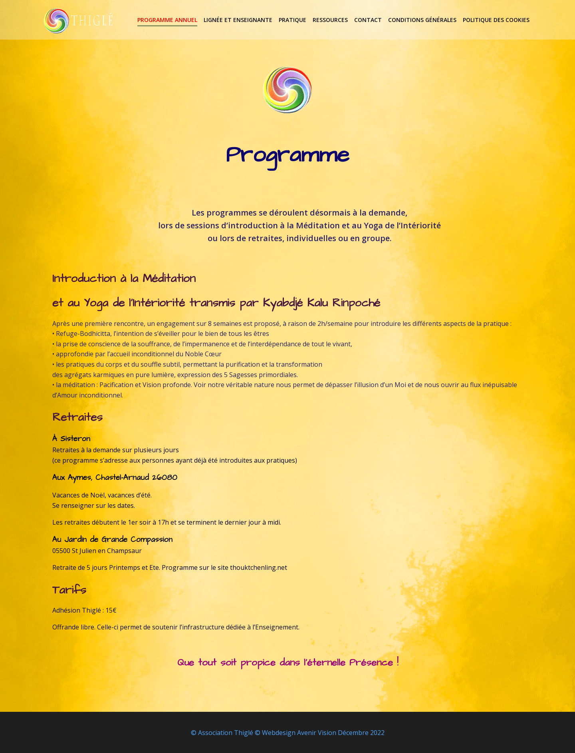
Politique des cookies (497, 19)
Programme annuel (168, 19)
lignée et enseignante (238, 19)
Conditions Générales (423, 19)
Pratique (293, 19)
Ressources (331, 19)
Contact (369, 19)
